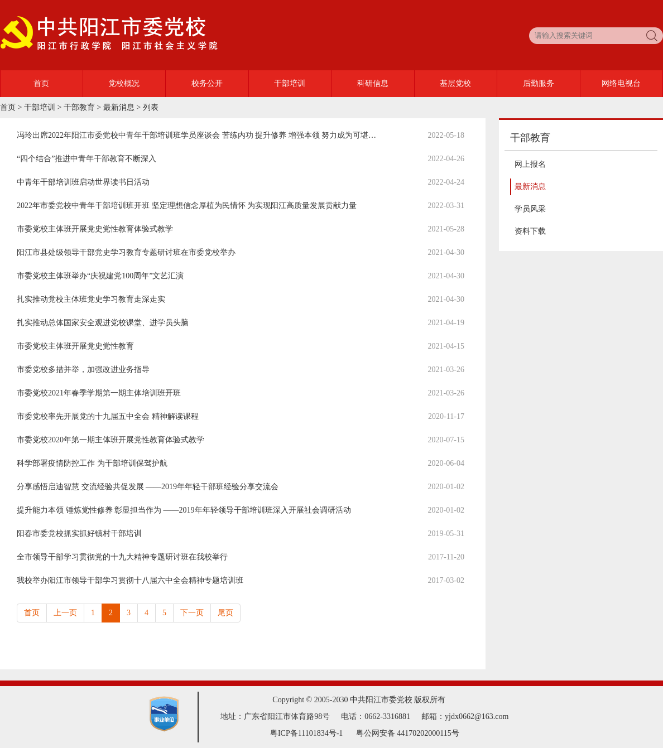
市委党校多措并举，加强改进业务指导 (83, 369)
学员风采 (530, 209)
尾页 (225, 613)
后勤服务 (538, 83)
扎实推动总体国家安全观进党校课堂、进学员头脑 (103, 322)
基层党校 (455, 83)
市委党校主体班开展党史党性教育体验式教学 (95, 229)
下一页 (192, 613)
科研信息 (372, 83)
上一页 (65, 613)
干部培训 (289, 83)
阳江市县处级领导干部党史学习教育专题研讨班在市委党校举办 (126, 252)
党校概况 (124, 83)
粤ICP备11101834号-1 (306, 733)
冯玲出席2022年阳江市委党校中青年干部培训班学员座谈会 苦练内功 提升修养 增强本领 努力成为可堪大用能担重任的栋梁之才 (235, 135)
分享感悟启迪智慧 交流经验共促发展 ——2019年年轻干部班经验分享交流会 (147, 486)
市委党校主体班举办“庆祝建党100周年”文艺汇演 (100, 276)
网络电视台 (621, 83)
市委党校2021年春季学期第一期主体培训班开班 (99, 393)
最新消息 (118, 107)
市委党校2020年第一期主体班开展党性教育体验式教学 (110, 440)
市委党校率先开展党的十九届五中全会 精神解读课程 (108, 416)
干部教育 (79, 107)
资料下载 (530, 231)
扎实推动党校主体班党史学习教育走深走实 (91, 299)
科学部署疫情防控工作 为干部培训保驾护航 (92, 463)
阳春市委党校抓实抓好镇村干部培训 (79, 533)
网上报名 (530, 164)
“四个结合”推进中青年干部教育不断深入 (86, 159)
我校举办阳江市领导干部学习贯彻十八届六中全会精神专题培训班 (130, 580)
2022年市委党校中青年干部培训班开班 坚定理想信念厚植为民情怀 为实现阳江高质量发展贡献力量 (187, 205)
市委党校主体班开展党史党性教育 (75, 346)
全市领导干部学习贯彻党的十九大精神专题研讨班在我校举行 (122, 557)
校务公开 (207, 83)
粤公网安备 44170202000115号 (407, 733)
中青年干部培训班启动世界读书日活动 (83, 182)
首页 (41, 83)
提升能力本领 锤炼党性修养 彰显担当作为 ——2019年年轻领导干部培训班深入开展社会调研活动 (184, 510)
